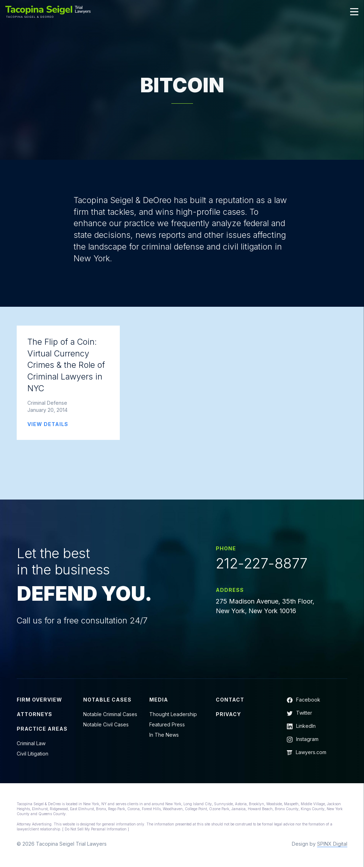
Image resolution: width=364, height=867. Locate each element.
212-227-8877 (261, 564)
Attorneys (34, 716)
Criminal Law (31, 745)
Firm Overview (39, 701)
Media (158, 701)
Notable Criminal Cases (110, 716)
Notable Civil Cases (106, 726)
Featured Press (167, 726)
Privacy (228, 716)
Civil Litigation (32, 755)
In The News (164, 737)
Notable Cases (107, 701)
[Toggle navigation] (354, 11)
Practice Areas (42, 730)
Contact (230, 701)
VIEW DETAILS (47, 425)
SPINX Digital (332, 846)
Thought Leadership (173, 716)
